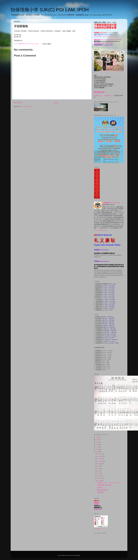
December (100, 454)
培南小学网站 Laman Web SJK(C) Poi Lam (105, 36)
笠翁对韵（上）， (99, 95)
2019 (97, 437)
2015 (97, 444)
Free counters (97, 528)
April (98, 473)
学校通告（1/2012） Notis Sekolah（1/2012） (109, 482)
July (98, 466)
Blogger (78, 555)
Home (56, 102)
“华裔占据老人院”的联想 (104, 485)
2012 (97, 451)
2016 (97, 442)
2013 (97, 449)
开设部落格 (100, 492)
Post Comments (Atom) (27, 106)
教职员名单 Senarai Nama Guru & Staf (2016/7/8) (107, 39)
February (99, 478)
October (99, 458)
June (98, 468)
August (99, 463)
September (100, 461)
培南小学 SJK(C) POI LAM (111, 202)
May (98, 471)
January (99, 480)
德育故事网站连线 (99, 92)
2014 (97, 447)
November (100, 456)
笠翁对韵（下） (108, 95)
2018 (97, 439)
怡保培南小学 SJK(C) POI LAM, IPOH (50, 9)
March (99, 475)
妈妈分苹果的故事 (102, 490)
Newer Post (18, 102)
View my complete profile (100, 230)
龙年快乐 (99, 487)
